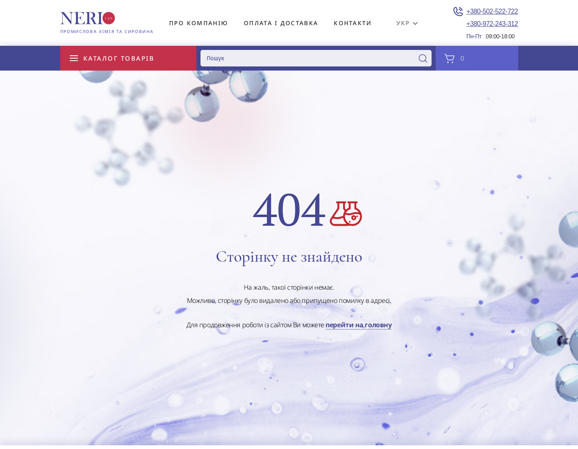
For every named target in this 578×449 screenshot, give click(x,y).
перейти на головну (359, 325)
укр (403, 23)
